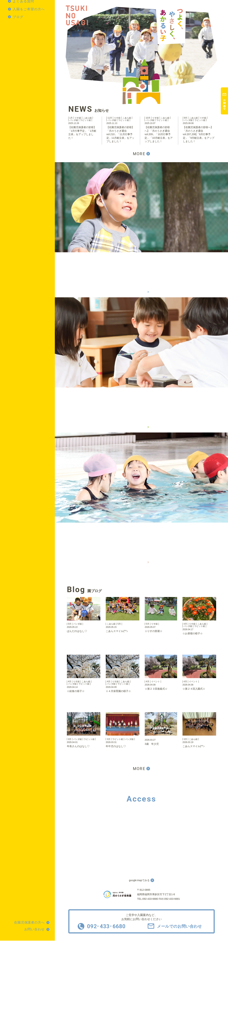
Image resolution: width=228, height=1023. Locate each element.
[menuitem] (31, 9)
